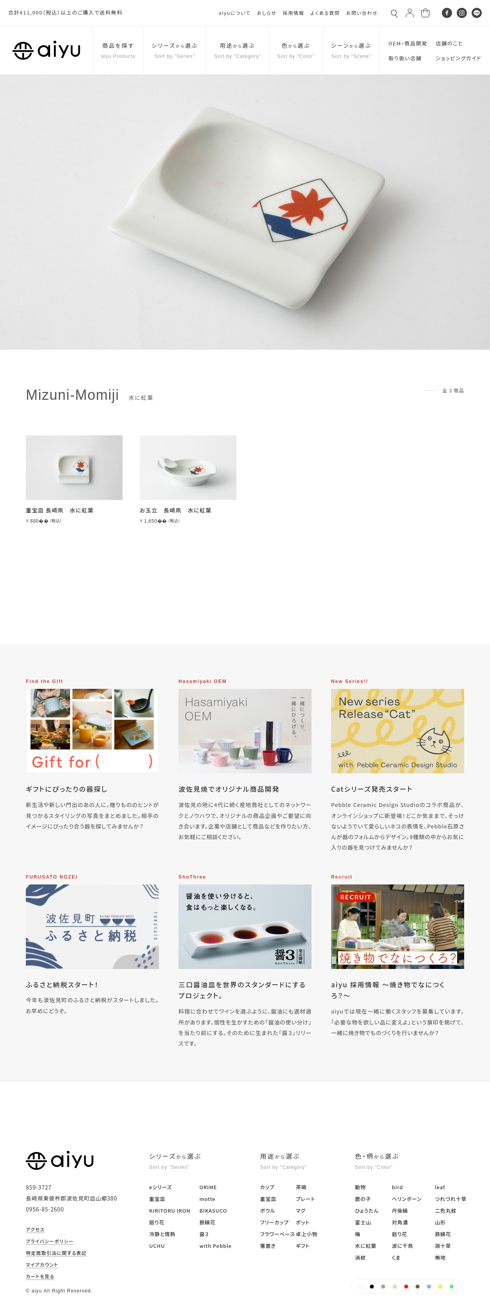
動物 (360, 1187)
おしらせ (266, 12)
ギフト (303, 1245)
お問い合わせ (362, 12)
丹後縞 (400, 1210)
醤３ (204, 1234)
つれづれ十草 (451, 1198)
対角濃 (400, 1222)
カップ (267, 1187)
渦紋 (360, 1257)
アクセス (35, 1230)
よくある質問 (325, 12)
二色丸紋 (445, 1210)
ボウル (268, 1210)
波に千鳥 (402, 1245)
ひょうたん (367, 1210)
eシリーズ (160, 1187)
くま (396, 1257)
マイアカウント (42, 1265)
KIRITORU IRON (170, 1210)
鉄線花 (207, 1222)
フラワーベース (277, 1234)
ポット (303, 1222)
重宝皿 (157, 1198)
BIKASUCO (213, 1210)
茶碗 (301, 1187)
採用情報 (293, 12)
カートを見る (40, 1277)
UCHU (157, 1245)
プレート (305, 1198)
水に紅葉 (366, 1245)
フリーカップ (274, 1222)
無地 (440, 1257)
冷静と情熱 (162, 1234)
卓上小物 (306, 1234)
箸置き (268, 1245)
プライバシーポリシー (50, 1241)
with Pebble (215, 1245)
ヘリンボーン (407, 1198)
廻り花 (156, 1222)
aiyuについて (235, 12)
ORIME (208, 1187)
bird (397, 1187)
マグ (301, 1210)
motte (207, 1198)
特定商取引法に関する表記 (56, 1253)
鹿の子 (363, 1198)
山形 (440, 1222)
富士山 (363, 1222)
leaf (440, 1187)
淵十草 (443, 1245)
